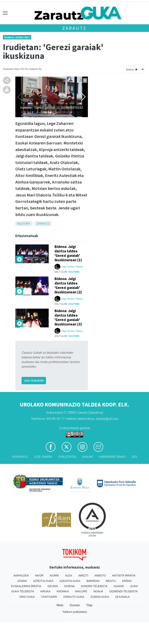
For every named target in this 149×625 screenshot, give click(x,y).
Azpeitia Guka (43, 580)
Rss (134, 457)
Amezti (83, 575)
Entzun (132, 69)
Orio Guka (27, 596)
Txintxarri (49, 596)
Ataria (22, 580)
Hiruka (45, 591)
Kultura (23, 223)
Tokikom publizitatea (74, 611)
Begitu (111, 580)
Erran (127, 580)
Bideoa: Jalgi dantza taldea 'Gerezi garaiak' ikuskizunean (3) (68, 317)
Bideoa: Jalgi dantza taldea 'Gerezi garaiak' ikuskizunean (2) (68, 285)
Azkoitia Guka (70, 580)
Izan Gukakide (33, 380)
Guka (134, 586)
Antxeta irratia (123, 575)
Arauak (87, 457)
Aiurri (54, 575)
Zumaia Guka (99, 596)
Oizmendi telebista (123, 591)
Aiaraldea (21, 575)
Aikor (39, 575)
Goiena (69, 586)
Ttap (89, 605)
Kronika (63, 591)
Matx (60, 605)
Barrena (93, 580)
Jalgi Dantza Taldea (72, 266)
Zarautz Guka (73, 596)
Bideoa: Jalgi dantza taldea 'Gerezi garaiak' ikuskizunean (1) (68, 253)
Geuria (53, 586)
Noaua (98, 591)
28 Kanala (122, 596)
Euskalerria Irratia (26, 586)
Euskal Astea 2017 (17, 37)
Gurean (75, 605)
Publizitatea (67, 457)
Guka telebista (22, 591)
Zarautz (74, 28)
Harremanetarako (112, 457)
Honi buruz (20, 457)
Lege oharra (43, 457)
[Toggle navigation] (5, 13)
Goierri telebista (94, 586)
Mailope (81, 591)
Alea (68, 575)
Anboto (100, 575)
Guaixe (119, 586)
